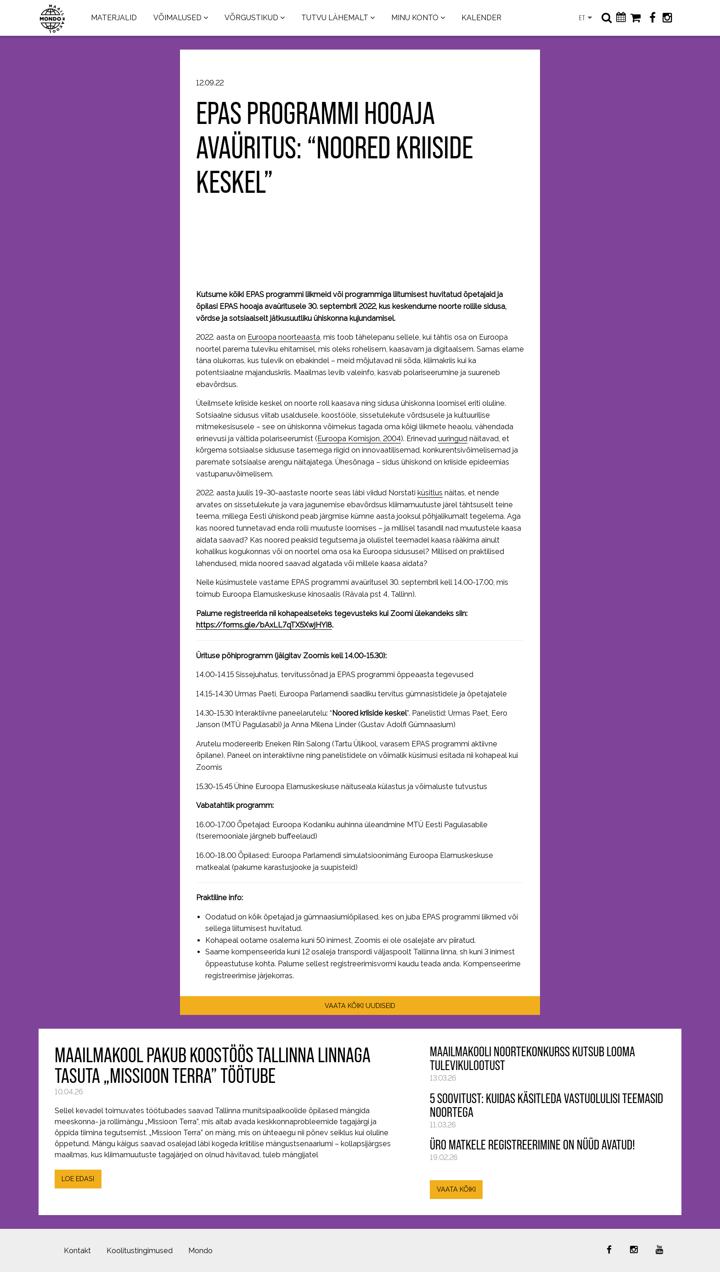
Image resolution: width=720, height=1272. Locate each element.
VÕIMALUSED (177, 17)
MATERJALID (114, 17)
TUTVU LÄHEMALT (334, 17)
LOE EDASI (78, 1178)
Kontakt (77, 1250)
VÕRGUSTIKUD (251, 17)
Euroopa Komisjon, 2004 (359, 438)
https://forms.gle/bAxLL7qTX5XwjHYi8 (264, 625)
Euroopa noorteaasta (284, 337)
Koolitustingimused (140, 1250)
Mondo (200, 1250)
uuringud (452, 438)
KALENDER (481, 17)
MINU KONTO (415, 17)
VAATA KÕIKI (456, 1189)
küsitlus (430, 492)
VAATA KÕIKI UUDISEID (360, 1005)
